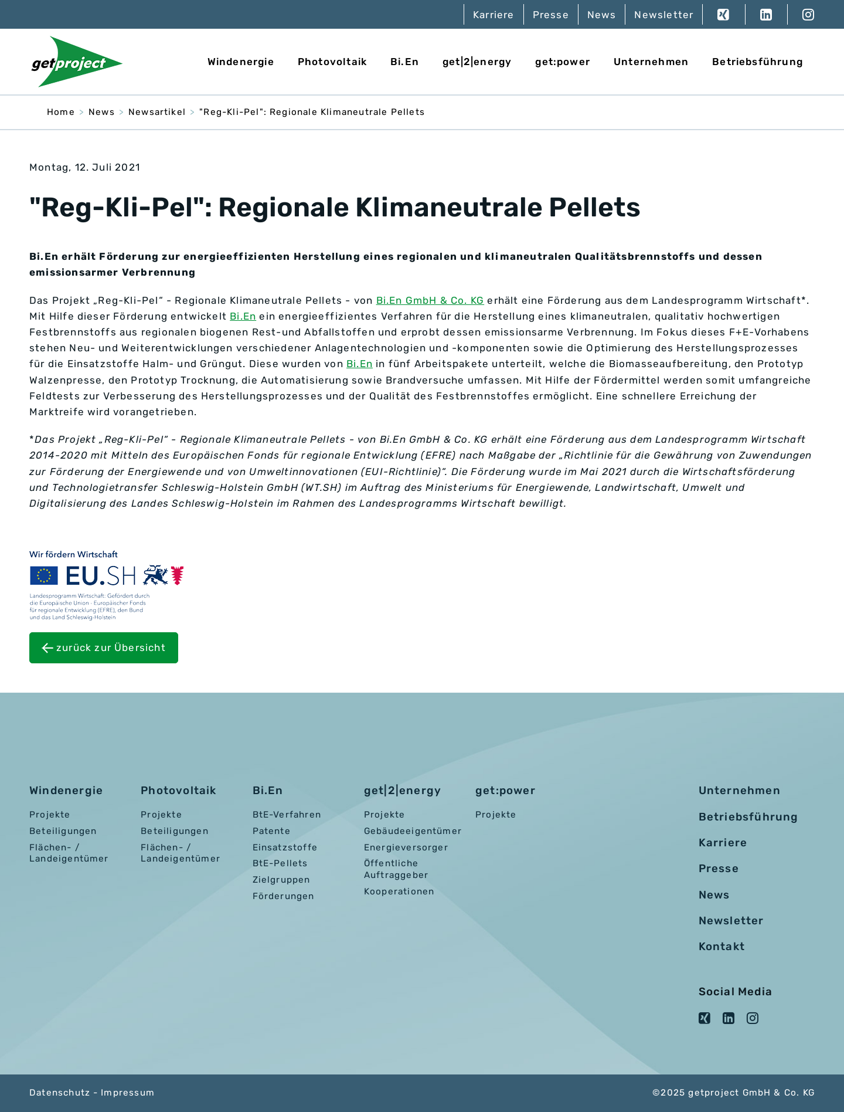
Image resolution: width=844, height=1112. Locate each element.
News (602, 15)
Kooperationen (399, 891)
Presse (551, 15)
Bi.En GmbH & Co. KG (430, 300)
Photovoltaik (332, 61)
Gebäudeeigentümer (413, 831)
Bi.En (404, 61)
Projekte (50, 814)
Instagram (801, 14)
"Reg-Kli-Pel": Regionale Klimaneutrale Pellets (312, 112)
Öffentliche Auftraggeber (396, 869)
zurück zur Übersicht (111, 647)
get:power (562, 61)
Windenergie (240, 61)
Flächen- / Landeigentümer (69, 853)
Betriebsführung (757, 61)
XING (723, 14)
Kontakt (722, 946)
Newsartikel (157, 112)
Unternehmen (651, 61)
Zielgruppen (282, 879)
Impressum (128, 1092)
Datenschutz (59, 1092)
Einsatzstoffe (285, 847)
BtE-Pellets (280, 863)
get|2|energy (477, 61)
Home (61, 112)
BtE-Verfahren (287, 814)
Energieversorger (406, 847)
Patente (272, 831)
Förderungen (284, 896)
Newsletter (663, 15)
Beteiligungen (63, 831)
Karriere (494, 15)
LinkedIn (766, 14)
